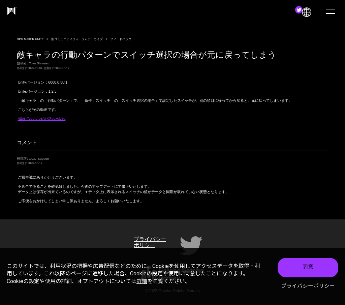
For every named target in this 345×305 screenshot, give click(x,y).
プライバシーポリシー (308, 286)
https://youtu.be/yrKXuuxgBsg (42, 118)
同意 (308, 267)
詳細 (141, 281)
